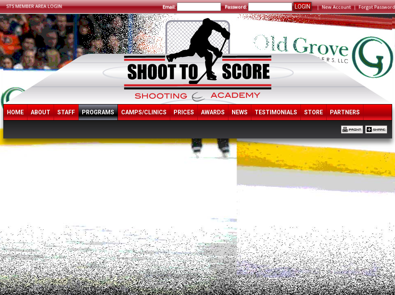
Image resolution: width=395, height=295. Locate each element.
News (240, 112)
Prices (184, 112)
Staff (66, 112)
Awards (213, 112)
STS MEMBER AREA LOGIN (34, 6)
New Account (336, 7)
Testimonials (276, 112)
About (40, 112)
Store (313, 112)
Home (15, 112)
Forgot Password (377, 7)
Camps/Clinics (144, 112)
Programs (98, 112)
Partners (345, 112)
